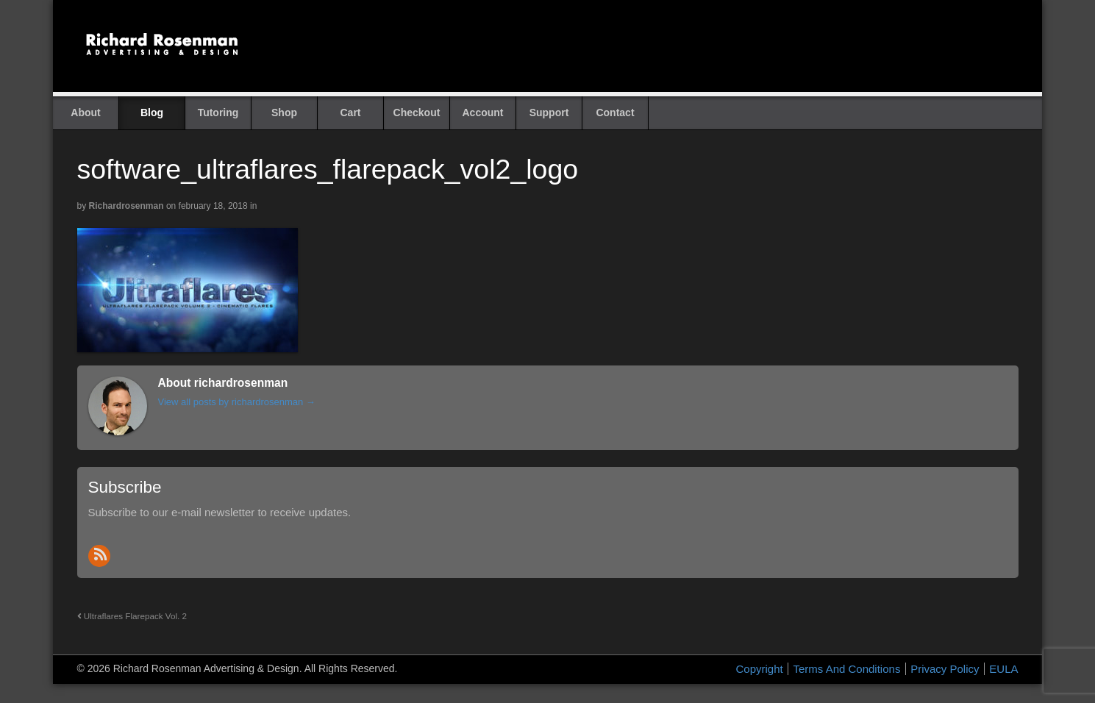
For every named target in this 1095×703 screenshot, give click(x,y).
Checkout (417, 112)
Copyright (759, 669)
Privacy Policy (944, 669)
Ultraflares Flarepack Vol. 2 (132, 616)
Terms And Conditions (846, 669)
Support (549, 112)
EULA (1003, 669)
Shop (284, 112)
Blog (151, 112)
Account (483, 112)
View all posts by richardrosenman (236, 401)
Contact (615, 112)
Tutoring (218, 112)
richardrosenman (126, 206)
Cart (350, 112)
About (85, 112)
